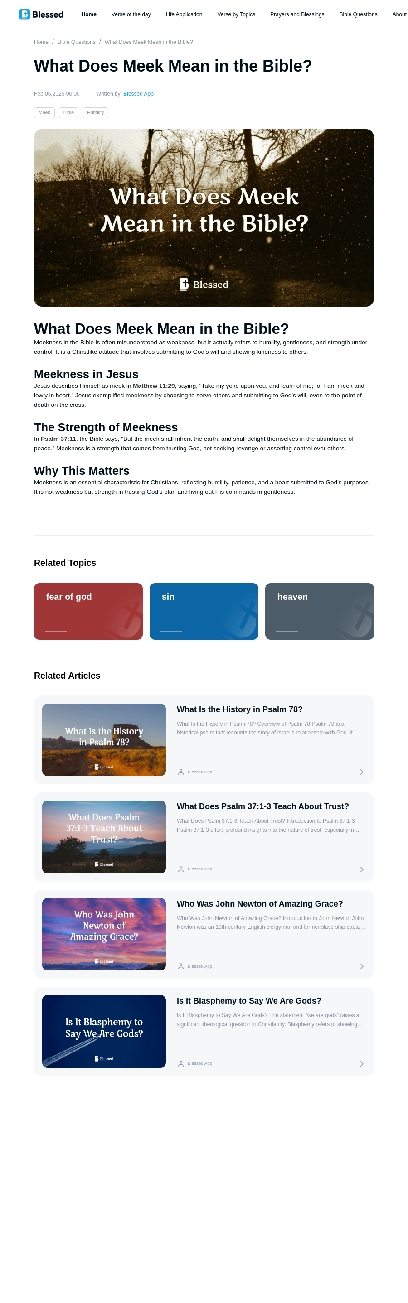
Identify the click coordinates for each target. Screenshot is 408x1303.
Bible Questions (359, 14)
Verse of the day (131, 14)
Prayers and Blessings (297, 14)
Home (89, 14)
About (400, 14)
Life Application (184, 14)
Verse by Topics (236, 14)
